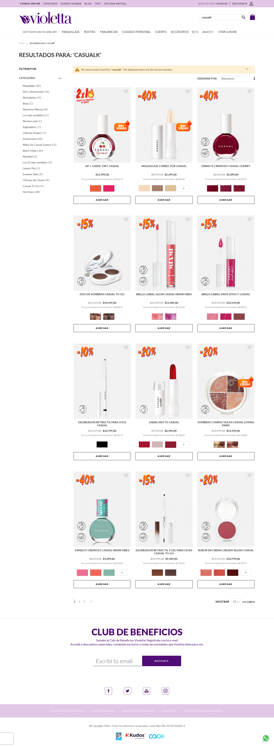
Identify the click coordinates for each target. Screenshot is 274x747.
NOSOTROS (51, 3)
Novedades (38, 97)
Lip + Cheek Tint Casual (102, 166)
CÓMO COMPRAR (102, 710)
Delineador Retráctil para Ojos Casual (102, 424)
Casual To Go (39, 186)
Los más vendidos (41, 115)
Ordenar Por (207, 78)
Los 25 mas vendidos (43, 162)
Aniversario (38, 138)
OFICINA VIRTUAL (115, 3)
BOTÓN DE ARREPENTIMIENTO (204, 710)
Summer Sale (38, 174)
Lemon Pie (36, 168)
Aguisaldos (37, 127)
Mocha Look (37, 121)
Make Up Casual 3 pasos (43, 144)
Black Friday (38, 150)
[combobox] (223, 17)
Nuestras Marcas (41, 109)
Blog (33, 103)
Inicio (22, 43)
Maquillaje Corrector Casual (164, 166)
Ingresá (222, 3)
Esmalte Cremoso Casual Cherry (226, 166)
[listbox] (102, 189)
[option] (95, 188)
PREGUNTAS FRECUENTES (67, 710)
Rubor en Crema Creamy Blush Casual (226, 550)
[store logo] (45, 18)
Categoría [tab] (27, 78)
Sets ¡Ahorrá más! (42, 91)
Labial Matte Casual (164, 422)
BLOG (88, 3)
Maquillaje (37, 85)
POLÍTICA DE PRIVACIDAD (137, 710)
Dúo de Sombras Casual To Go (102, 294)
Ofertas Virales (40, 132)
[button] (126, 91)
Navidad (36, 156)
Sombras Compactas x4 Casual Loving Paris (226, 424)
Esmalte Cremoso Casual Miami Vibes (102, 550)
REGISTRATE (240, 3)
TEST (98, 3)
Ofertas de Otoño (42, 180)
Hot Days (37, 191)
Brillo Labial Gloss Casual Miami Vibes (164, 294)
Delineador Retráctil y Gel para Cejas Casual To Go (164, 552)
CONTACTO (169, 710)
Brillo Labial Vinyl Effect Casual (226, 294)
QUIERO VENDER (71, 3)
